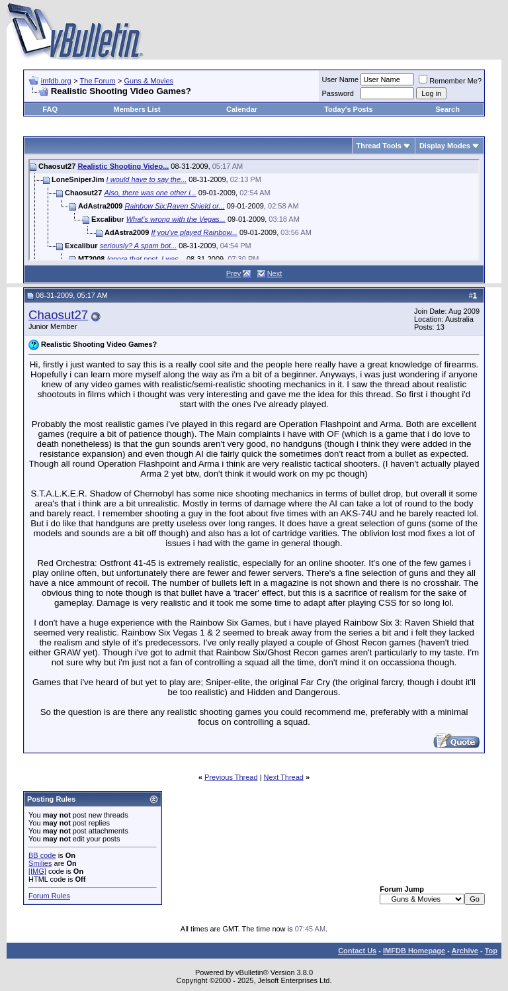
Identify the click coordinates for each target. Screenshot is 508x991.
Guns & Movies (149, 81)
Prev (233, 273)
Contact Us (357, 951)
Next (274, 273)
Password (338, 93)
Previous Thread (231, 777)
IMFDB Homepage (414, 951)
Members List (137, 109)
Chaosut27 (58, 315)
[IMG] (37, 871)
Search (447, 109)
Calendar (241, 109)
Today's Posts (348, 109)
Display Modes (444, 146)
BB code (42, 855)
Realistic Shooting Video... (123, 166)
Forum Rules (49, 896)
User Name (340, 79)
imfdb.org (56, 81)
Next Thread (284, 777)
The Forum (98, 81)
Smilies (40, 863)
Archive (465, 951)
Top (491, 951)
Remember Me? (450, 81)
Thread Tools (379, 146)
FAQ (50, 109)
